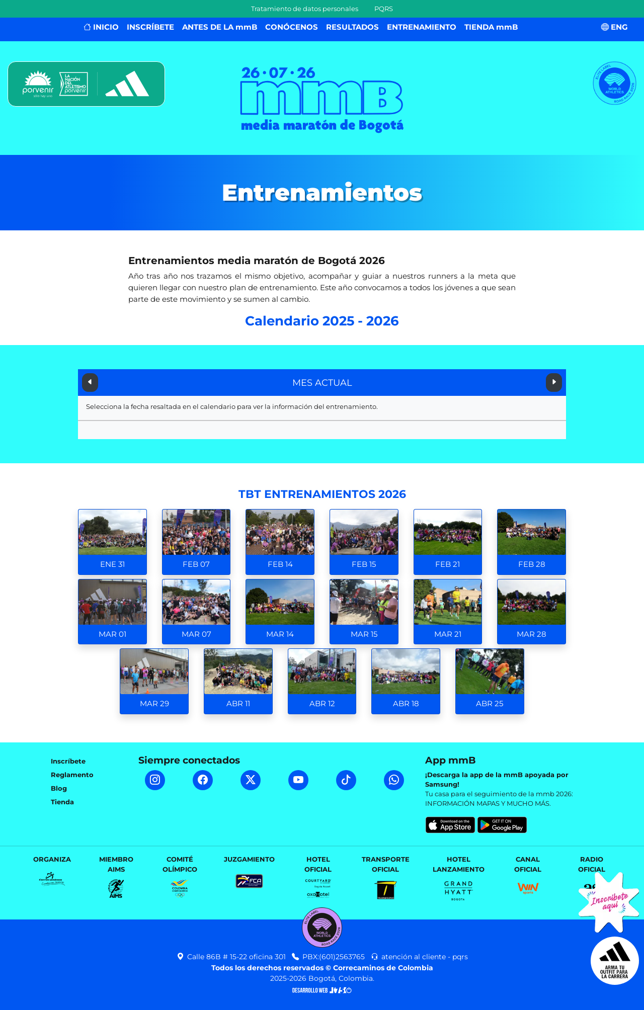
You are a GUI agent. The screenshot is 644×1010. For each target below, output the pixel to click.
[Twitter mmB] (250, 780)
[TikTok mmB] (346, 780)
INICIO (101, 27)
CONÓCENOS (291, 27)
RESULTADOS (352, 27)
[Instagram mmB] (155, 780)
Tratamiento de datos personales (304, 9)
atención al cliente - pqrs (419, 956)
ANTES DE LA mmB (219, 27)
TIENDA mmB (491, 27)
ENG (614, 27)
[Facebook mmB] (203, 780)
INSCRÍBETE (150, 27)
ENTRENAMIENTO (421, 27)
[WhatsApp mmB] (394, 780)
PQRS (383, 9)
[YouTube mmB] (298, 780)
